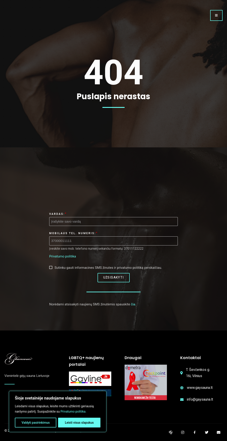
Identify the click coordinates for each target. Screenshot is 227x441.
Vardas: (57, 214)
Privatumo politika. (73, 411)
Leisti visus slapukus (79, 422)
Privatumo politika (62, 256)
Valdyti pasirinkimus (36, 422)
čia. (133, 304)
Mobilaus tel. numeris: (72, 233)
